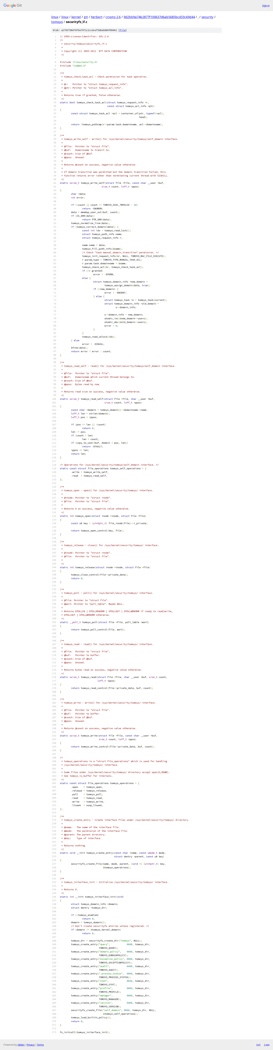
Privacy (30, 1044)
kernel (76, 17)
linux (54, 17)
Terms (40, 1044)
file (122, 30)
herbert (97, 17)
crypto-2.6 (113, 17)
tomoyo (57, 22)
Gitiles (21, 1044)
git (86, 17)
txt (258, 1044)
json (267, 1044)
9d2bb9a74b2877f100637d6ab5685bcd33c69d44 (159, 17)
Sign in (266, 5)
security (207, 17)
